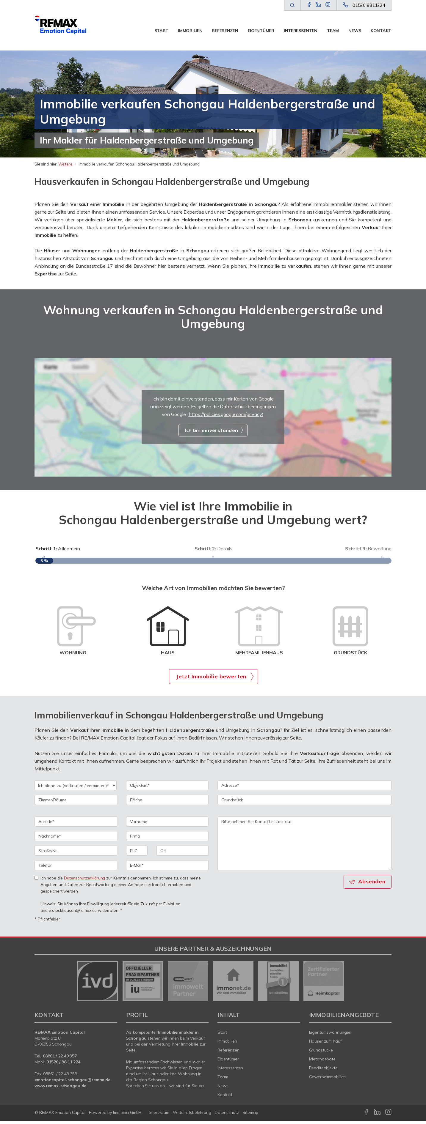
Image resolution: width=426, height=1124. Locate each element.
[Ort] (182, 854)
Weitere (65, 164)
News (354, 30)
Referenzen (225, 30)
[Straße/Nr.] (76, 854)
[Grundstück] (304, 803)
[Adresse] (304, 789)
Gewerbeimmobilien (327, 1080)
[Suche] (292, 5)
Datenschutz (227, 1115)
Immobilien (190, 30)
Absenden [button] (372, 884)
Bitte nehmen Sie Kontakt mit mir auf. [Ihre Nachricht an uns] (304, 847)
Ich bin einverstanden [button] (211, 430)
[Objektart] (167, 789)
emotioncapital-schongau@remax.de (72, 1083)
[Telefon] (76, 868)
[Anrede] (76, 825)
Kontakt (381, 30)
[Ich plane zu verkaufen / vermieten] (76, 789)
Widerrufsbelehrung (192, 1115)
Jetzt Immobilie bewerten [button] (211, 679)
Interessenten (300, 30)
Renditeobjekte (323, 1071)
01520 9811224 (369, 5)
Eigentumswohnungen (330, 1035)
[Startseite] (61, 25)
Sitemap (250, 1115)
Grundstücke (321, 1053)
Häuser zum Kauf (325, 1044)
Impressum (159, 1115)
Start (161, 30)
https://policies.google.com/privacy (225, 414)
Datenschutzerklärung (84, 881)
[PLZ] (137, 854)
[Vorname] (167, 825)
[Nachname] (76, 839)
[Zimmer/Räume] (76, 803)
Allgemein (57, 548)
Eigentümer (261, 30)
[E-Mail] (167, 868)
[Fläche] (167, 803)
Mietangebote (322, 1062)
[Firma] (167, 839)
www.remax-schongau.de (60, 1089)
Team (333, 30)
